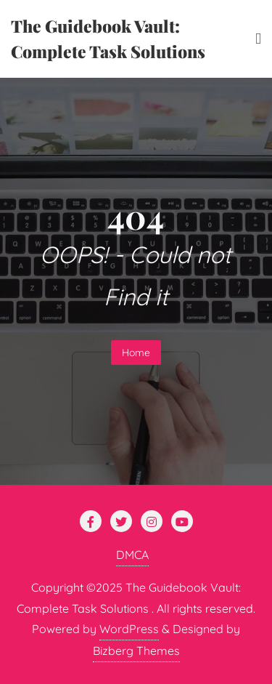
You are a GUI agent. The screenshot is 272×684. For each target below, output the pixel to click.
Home (136, 352)
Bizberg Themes (136, 650)
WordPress (129, 628)
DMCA (132, 554)
